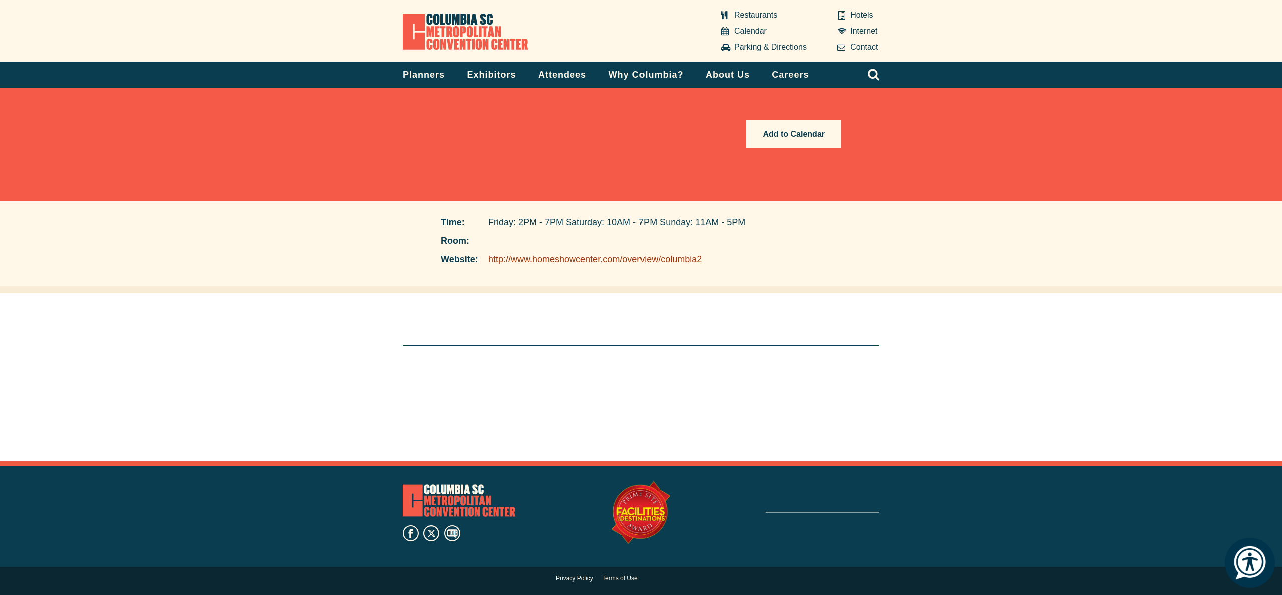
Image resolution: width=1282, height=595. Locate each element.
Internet (863, 31)
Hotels (861, 15)
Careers (790, 75)
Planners (424, 75)
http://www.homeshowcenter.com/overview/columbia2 (595, 259)
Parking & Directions (770, 47)
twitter (431, 533)
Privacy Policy (574, 578)
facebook (411, 533)
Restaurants (755, 15)
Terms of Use (620, 578)
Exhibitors (491, 75)
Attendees (562, 75)
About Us (728, 75)
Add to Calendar (794, 134)
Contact (864, 47)
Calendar (750, 31)
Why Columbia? (645, 75)
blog (452, 533)
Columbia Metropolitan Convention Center (465, 31)
